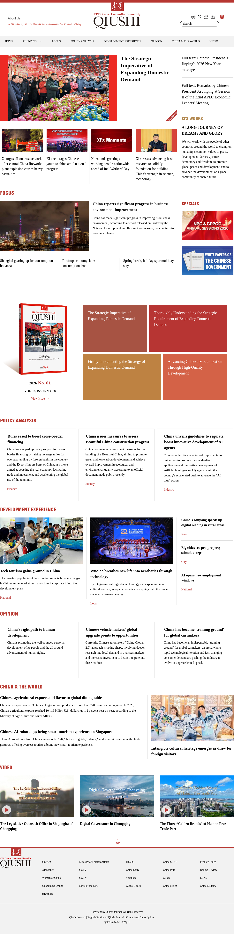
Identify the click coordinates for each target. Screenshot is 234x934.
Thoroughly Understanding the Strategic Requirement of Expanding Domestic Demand (185, 319)
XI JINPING (30, 41)
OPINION (156, 41)
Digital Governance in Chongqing (105, 824)
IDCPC (130, 861)
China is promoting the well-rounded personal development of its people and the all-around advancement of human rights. (36, 647)
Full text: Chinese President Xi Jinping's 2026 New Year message (206, 64)
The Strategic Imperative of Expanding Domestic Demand (111, 316)
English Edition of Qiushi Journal (105, 917)
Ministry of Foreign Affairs (94, 861)
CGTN (83, 877)
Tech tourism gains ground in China (30, 571)
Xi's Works (192, 118)
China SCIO (170, 861)
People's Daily (208, 861)
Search (215, 23)
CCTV (83, 869)
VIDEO (213, 41)
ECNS (203, 877)
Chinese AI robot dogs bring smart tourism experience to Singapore (56, 732)
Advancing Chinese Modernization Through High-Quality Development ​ (195, 367)
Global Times (133, 885)
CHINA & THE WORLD (186, 41)
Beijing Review (208, 869)
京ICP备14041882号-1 (117, 922)
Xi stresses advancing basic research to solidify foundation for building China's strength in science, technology (155, 169)
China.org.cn (170, 885)
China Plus (169, 869)
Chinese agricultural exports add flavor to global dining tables (51, 697)
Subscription (147, 917)
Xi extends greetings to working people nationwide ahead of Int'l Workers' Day (110, 164)
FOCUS (56, 41)
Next (114, 91)
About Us (14, 18)
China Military (208, 885)
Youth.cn (131, 877)
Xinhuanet (48, 869)
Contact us (132, 917)
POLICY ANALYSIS (82, 41)
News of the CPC (88, 885)
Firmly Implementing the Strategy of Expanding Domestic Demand (116, 364)
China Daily (132, 869)
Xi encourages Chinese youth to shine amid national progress (67, 164)
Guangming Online (52, 885)
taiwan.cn (47, 893)
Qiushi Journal (77, 917)
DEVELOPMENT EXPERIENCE (122, 41)
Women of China (51, 877)
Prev (3, 91)
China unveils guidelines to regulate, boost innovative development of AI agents (194, 442)
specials (190, 203)
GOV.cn (46, 861)
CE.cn (166, 877)
